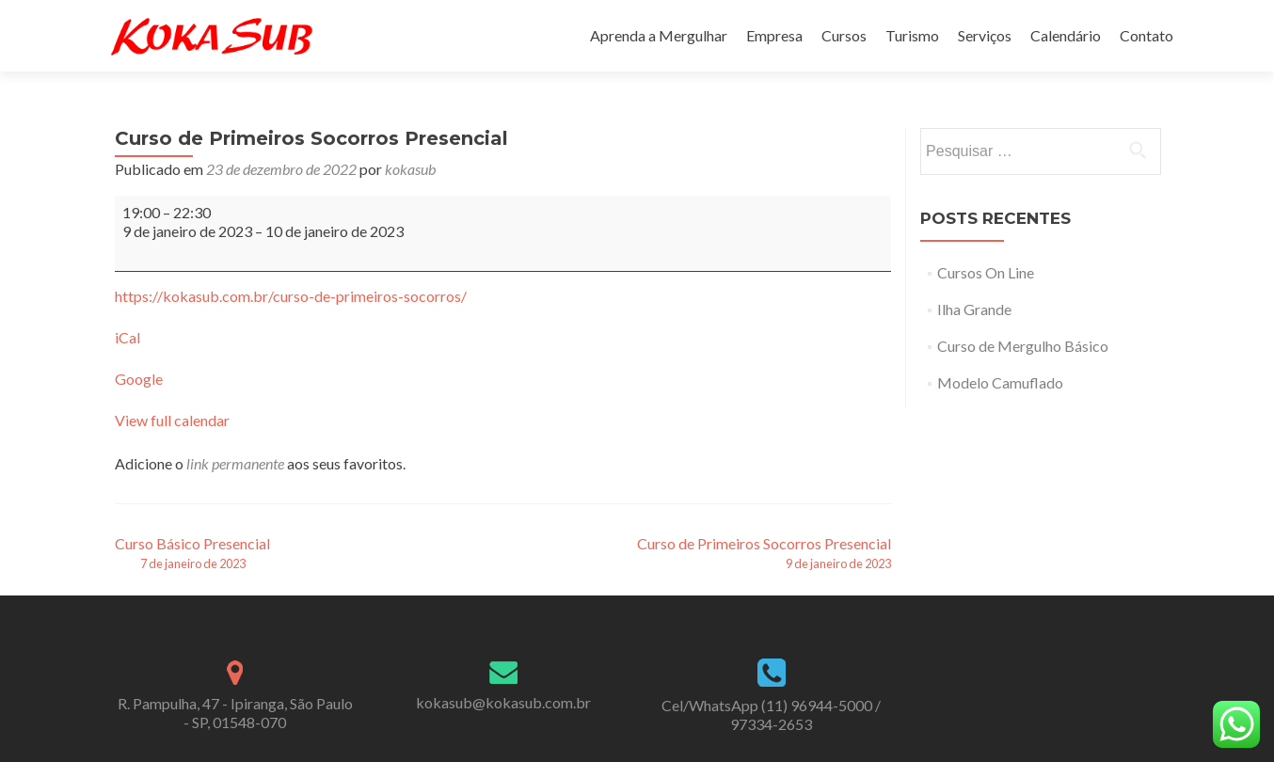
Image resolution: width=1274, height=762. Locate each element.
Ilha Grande (974, 309)
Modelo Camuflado (1000, 382)
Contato (1146, 35)
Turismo (912, 35)
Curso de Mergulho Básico (1022, 346)
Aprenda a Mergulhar (658, 35)
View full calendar (172, 420)
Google (139, 379)
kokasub (410, 169)
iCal (127, 337)
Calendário (1065, 35)
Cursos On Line (985, 272)
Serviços (984, 35)
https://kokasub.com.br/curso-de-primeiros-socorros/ (291, 296)
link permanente (235, 463)
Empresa (774, 35)
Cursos (844, 35)
